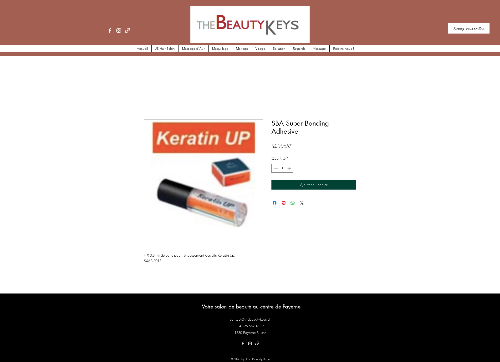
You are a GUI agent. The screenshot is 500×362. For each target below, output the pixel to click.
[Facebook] (110, 30)
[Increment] (289, 168)
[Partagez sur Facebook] (274, 203)
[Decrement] (275, 168)
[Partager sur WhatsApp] (293, 203)
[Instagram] (119, 30)
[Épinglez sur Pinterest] (283, 203)
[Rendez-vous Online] (469, 28)
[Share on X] (302, 203)
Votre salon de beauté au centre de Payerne (251, 306)
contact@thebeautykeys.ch (250, 319)
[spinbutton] (282, 168)
